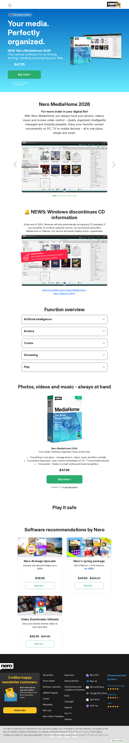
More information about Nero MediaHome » (64, 290)
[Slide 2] (59, 195)
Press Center (49, 681)
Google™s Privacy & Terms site (93, 735)
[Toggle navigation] (10, 5)
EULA (66, 695)
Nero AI (91, 681)
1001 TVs (92, 706)
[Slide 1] (54, 195)
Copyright (68, 701)
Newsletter (48, 704)
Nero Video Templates (53, 716)
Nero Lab (47, 710)
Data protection (71, 681)
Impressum (69, 675)
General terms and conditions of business (74, 688)
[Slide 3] (64, 195)
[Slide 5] (74, 195)
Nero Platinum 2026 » (64, 293)
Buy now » (24, 74)
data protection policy (78, 731)
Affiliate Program (50, 693)
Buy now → (40, 585)
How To (68, 713)
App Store (92, 699)
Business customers (52, 687)
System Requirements (70, 487)
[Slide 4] (69, 195)
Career (46, 698)
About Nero (48, 675)
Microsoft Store (95, 687)
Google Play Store (96, 693)
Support (68, 707)
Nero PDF (92, 675)
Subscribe (20, 710)
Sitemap (68, 719)
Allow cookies (118, 741)
